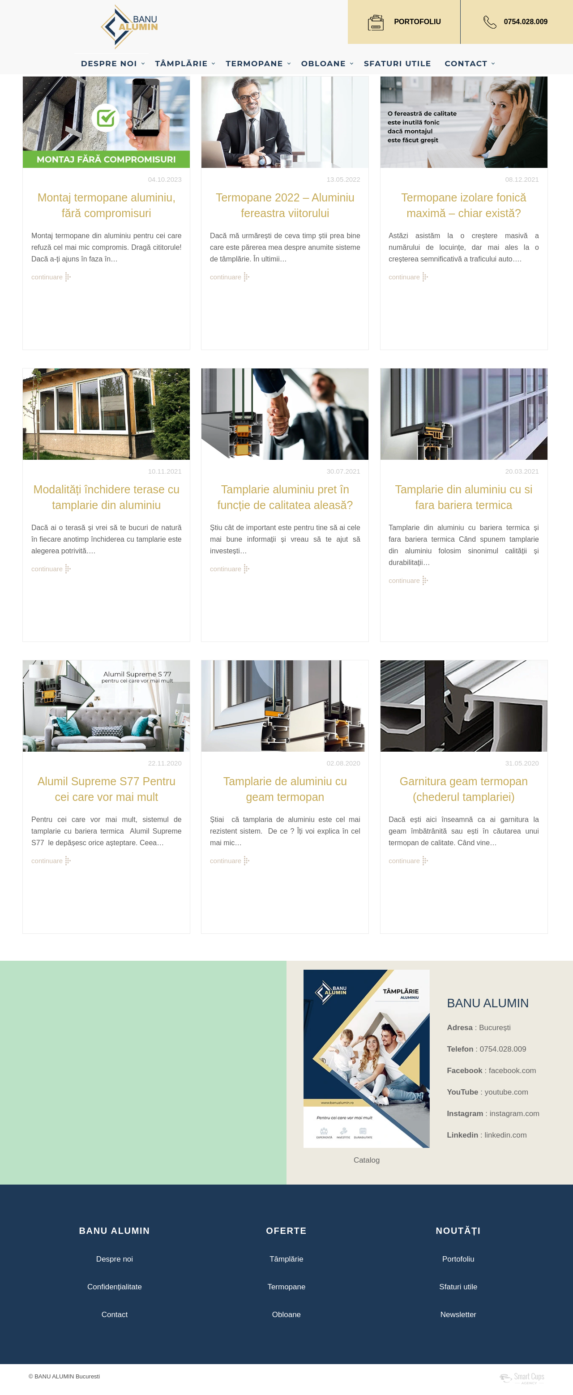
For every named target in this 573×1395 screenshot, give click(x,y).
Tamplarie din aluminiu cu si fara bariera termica (463, 497)
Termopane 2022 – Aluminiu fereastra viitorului (285, 205)
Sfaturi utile (458, 1287)
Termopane (286, 1287)
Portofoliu (458, 1259)
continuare (47, 277)
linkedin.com (505, 1135)
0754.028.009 (526, 22)
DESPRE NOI (109, 63)
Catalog (367, 1160)
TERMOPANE (254, 63)
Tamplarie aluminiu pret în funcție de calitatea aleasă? (285, 497)
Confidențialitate (114, 1287)
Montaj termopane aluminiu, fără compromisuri (107, 205)
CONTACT (466, 63)
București (495, 1027)
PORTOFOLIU (417, 22)
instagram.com (514, 1113)
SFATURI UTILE (398, 63)
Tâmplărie (286, 1259)
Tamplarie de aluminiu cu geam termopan (285, 789)
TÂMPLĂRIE (181, 63)
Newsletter (458, 1314)
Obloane (286, 1314)
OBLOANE (323, 63)
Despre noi (114, 1259)
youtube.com (506, 1092)
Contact (115, 1314)
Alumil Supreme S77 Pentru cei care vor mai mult (106, 789)
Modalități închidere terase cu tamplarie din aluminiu (107, 497)
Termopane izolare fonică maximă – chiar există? (463, 205)
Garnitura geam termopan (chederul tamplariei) (464, 789)
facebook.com (512, 1070)
